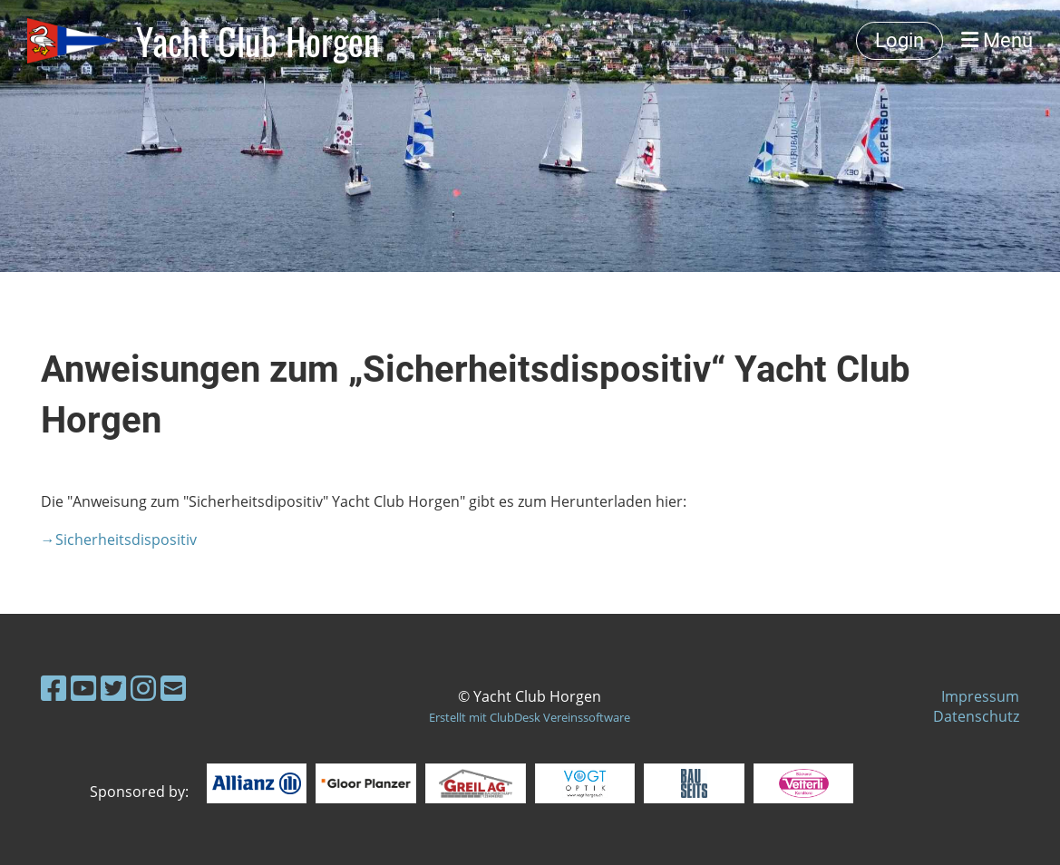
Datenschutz (976, 716)
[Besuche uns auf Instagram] (143, 687)
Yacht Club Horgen (258, 40)
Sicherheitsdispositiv (127, 539)
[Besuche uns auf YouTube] (83, 687)
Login (899, 40)
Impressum (980, 696)
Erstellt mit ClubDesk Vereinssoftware (529, 717)
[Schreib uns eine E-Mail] (173, 687)
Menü (997, 40)
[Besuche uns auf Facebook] (53, 687)
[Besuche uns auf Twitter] (113, 687)
